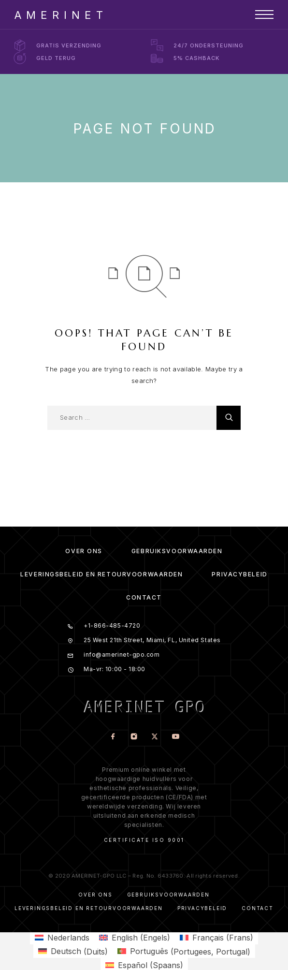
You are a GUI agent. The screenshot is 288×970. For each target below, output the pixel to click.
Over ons (83, 551)
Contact (144, 597)
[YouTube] (175, 737)
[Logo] (58, 14)
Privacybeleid (239, 574)
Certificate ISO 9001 (144, 840)
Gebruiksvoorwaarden (177, 551)
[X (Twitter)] (154, 737)
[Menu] (264, 14)
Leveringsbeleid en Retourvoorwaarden (101, 574)
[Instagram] (133, 737)
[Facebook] (112, 737)
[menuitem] (62, 937)
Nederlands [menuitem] (68, 937)
